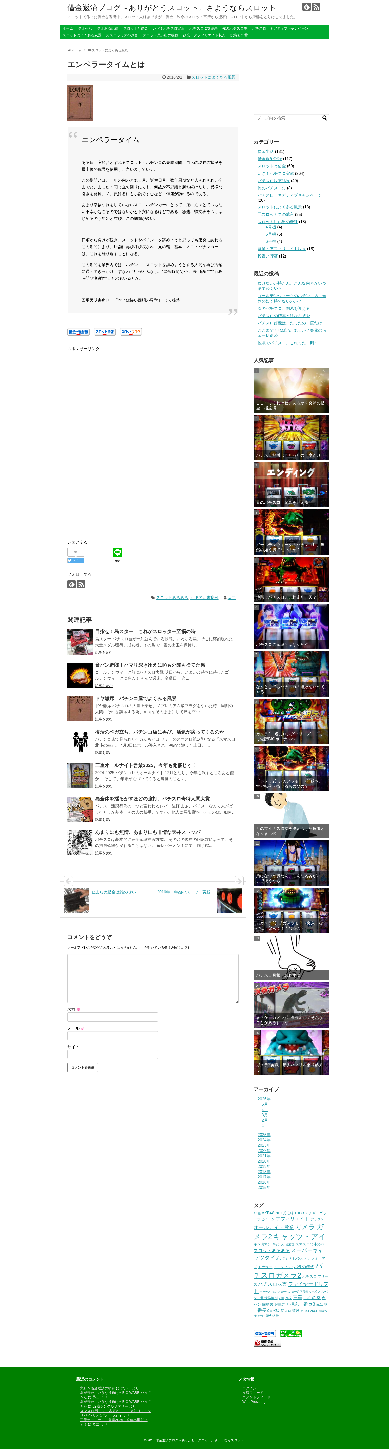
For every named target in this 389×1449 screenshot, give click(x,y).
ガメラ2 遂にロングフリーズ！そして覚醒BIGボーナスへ (289, 736)
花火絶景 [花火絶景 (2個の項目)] (272, 1316)
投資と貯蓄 (239, 35)
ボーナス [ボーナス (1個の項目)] (265, 1291)
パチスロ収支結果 (203, 28)
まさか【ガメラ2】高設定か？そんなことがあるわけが (289, 1020)
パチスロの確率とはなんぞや (284, 316)
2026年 (264, 1099)
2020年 (264, 1161)
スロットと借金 (135, 28)
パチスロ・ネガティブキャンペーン (280, 28)
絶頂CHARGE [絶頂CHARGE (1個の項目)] (309, 1310)
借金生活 (85, 28)
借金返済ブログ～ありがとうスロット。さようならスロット (172, 8)
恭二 (232, 597)
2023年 (264, 1145)
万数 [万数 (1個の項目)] (281, 1298)
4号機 (271, 227)
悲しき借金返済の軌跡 (97, 1388)
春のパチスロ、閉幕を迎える (284, 308)
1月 (265, 1125)
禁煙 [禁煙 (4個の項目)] (296, 1310)
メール (76, 1028)
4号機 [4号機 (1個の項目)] (257, 1213)
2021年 (264, 1156)
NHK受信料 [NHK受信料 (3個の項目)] (284, 1213)
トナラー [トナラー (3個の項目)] (265, 1267)
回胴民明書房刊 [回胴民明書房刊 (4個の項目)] (275, 1304)
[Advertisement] (109, 387)
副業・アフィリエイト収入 (204, 35)
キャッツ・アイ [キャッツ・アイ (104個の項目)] (299, 1236)
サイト (73, 1047)
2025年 (264, 1135)
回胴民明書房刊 (204, 597)
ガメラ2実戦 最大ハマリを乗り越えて (289, 1067)
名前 (74, 1009)
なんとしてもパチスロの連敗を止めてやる (290, 689)
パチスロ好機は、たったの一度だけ (290, 323)
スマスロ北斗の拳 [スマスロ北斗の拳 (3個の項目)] (310, 1244)
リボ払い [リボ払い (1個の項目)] (314, 1291)
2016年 (264, 1182)
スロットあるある (172, 597)
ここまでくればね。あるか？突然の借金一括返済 (290, 405)
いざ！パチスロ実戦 (168, 28)
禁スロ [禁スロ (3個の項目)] (286, 1311)
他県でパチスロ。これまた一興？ (288, 343)
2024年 (264, 1140)
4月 (265, 1109)
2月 (265, 1120)
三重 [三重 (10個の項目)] (297, 1297)
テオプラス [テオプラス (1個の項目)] (296, 1258)
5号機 (271, 234)
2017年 (264, 1177)
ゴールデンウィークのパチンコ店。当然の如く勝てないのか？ (290, 547)
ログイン (249, 1388)
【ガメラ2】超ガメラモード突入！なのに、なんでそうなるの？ (289, 925)
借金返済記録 (107, 28)
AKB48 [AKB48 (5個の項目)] (268, 1213)
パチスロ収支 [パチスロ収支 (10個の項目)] (272, 1284)
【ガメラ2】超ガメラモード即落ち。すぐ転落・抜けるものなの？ (289, 783)
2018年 (264, 1172)
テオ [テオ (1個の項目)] (285, 1258)
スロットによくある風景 (82, 35)
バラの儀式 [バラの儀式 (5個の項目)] (304, 1267)
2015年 (264, 1187)
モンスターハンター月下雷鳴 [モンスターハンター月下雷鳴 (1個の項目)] (290, 1291)
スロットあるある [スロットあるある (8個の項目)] (272, 1250)
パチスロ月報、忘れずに (278, 975)
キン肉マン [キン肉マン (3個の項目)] (262, 1244)
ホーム (68, 28)
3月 (265, 1115)
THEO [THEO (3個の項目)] (299, 1213)
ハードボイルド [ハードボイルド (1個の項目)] (283, 1267)
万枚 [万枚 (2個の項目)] (288, 1298)
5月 (265, 1104)
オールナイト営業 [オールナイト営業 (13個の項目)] (274, 1227)
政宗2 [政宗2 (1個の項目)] (319, 1304)
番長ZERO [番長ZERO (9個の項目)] (268, 1310)
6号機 (271, 241)
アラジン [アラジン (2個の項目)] (317, 1219)
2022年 (264, 1150)
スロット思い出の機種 (160, 35)
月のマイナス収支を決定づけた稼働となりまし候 (290, 830)
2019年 (264, 1166)
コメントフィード (256, 1397)
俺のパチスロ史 (234, 28)
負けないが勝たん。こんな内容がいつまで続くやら (290, 878)
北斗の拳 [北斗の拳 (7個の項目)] (312, 1297)
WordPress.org (254, 1402)
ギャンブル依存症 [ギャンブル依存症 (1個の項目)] (283, 1244)
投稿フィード (252, 1393)
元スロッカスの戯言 (122, 35)
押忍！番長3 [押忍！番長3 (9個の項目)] (302, 1304)
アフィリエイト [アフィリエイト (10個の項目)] (292, 1218)
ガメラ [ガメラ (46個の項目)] (305, 1226)
